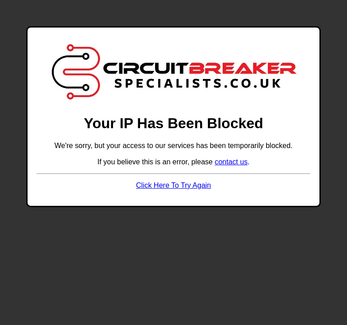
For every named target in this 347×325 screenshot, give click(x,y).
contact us (231, 162)
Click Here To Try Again (173, 185)
